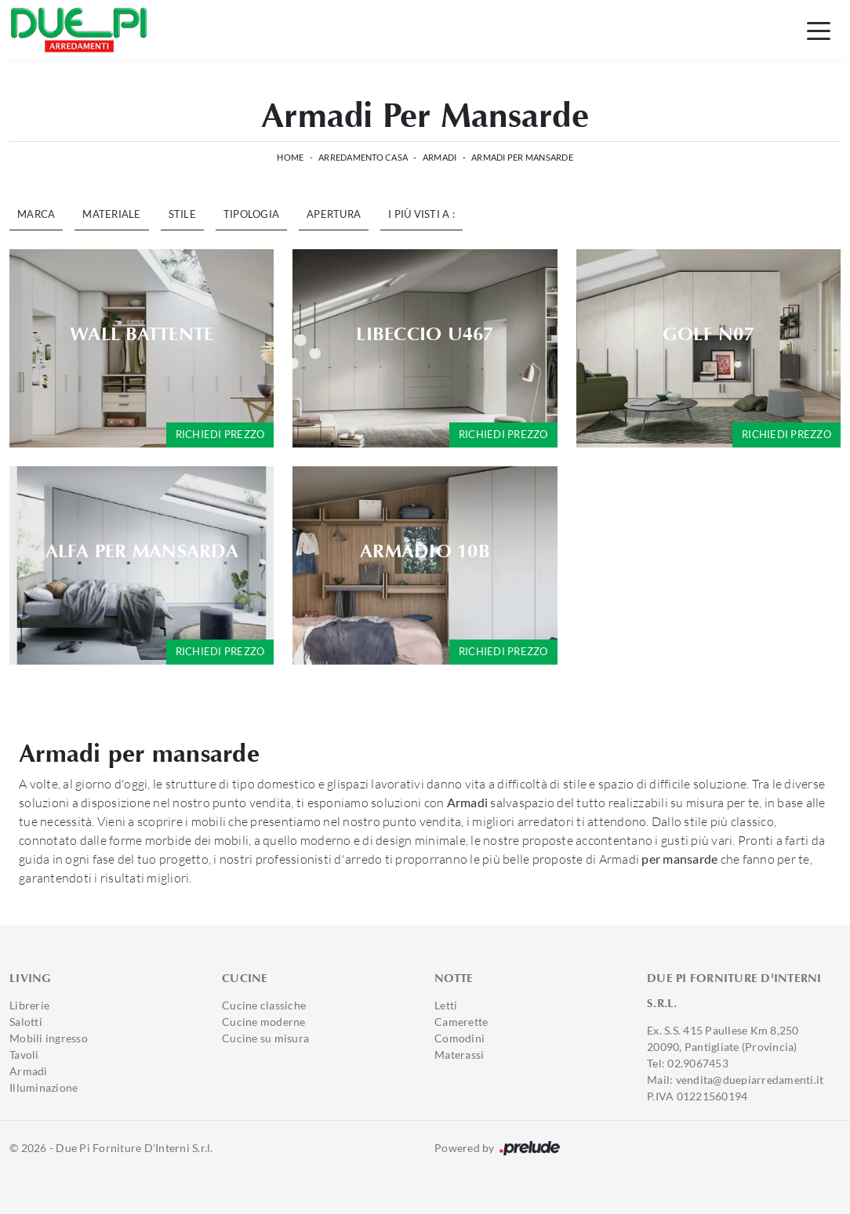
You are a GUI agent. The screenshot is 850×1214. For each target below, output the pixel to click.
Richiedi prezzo (220, 434)
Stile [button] (182, 214)
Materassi (459, 1054)
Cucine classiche (264, 1005)
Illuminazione (43, 1087)
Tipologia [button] (251, 214)
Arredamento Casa (363, 157)
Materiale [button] (111, 214)
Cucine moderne (264, 1021)
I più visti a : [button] (421, 214)
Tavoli (24, 1054)
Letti (445, 1005)
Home (290, 157)
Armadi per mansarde (522, 157)
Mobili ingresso (48, 1038)
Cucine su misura (265, 1038)
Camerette (461, 1021)
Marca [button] (36, 214)
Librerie (29, 1005)
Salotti (25, 1021)
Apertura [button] (334, 214)
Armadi (440, 157)
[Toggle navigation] (819, 30)
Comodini (459, 1038)
